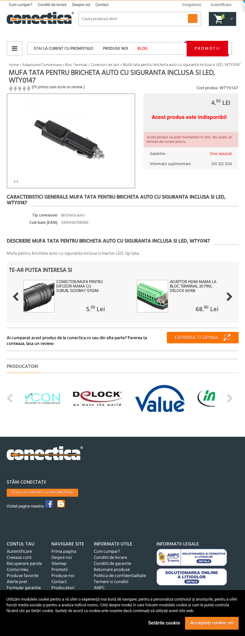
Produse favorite (23, 576)
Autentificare (19, 551)
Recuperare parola (24, 563)
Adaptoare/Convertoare (42, 65)
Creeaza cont (19, 557)
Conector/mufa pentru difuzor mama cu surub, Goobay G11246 (79, 286)
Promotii (207, 48)
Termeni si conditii (111, 582)
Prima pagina (63, 551)
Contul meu (18, 570)
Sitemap (59, 563)
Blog (142, 48)
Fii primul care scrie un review (58, 87)
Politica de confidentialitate (120, 576)
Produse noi (115, 48)
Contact (101, 5)
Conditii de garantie (112, 563)
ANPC (99, 588)
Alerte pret (17, 582)
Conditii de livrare (52, 5)
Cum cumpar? (21, 5)
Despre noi (81, 5)
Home (14, 65)
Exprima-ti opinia (196, 338)
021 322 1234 (222, 164)
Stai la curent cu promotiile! (63, 48)
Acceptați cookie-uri (212, 623)
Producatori (62, 588)
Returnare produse (112, 570)
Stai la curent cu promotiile (42, 492)
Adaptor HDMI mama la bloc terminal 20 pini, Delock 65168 (193, 286)
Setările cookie (164, 623)
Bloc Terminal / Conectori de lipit (92, 65)
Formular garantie (24, 588)
